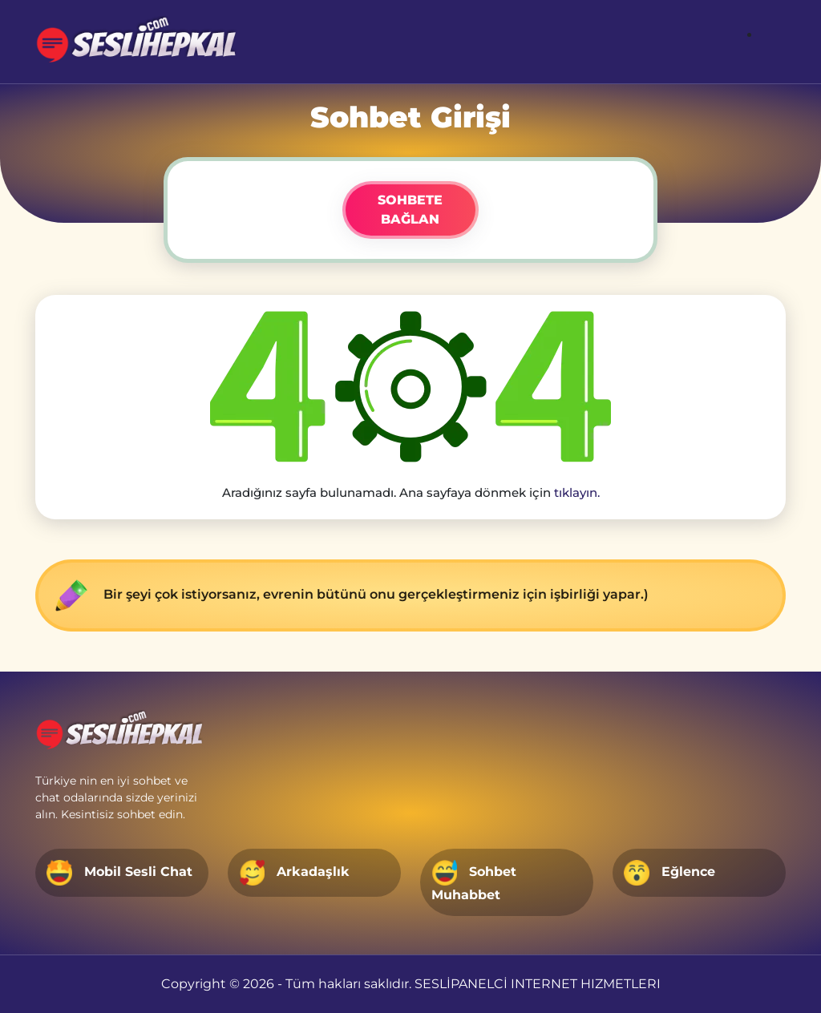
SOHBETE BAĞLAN (410, 209)
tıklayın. (577, 492)
